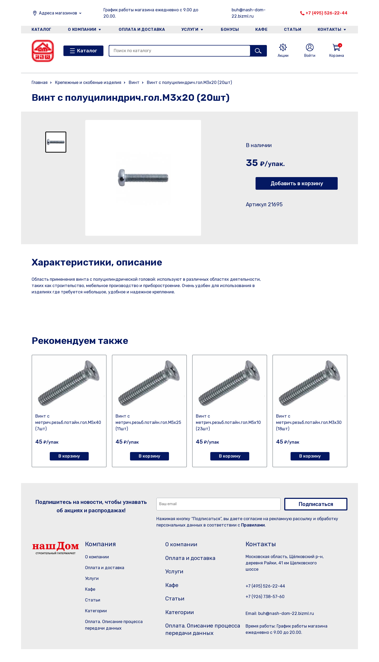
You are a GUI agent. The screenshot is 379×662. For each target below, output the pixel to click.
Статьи (293, 30)
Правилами (253, 525)
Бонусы (229, 30)
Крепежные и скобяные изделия (88, 82)
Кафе (261, 30)
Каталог (41, 30)
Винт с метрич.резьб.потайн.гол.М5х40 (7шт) (68, 422)
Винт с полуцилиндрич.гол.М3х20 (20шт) (189, 82)
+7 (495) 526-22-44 (326, 13)
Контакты (330, 30)
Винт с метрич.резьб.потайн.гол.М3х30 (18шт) (309, 422)
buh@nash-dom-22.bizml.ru (249, 13)
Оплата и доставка (140, 30)
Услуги (189, 30)
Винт (134, 82)
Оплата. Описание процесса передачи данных (195, 638)
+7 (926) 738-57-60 (265, 596)
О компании (81, 30)
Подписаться (315, 504)
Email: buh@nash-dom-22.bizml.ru (280, 613)
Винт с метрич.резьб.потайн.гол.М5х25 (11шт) (148, 422)
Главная (40, 82)
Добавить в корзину (297, 183)
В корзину (69, 456)
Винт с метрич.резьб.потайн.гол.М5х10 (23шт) (228, 422)
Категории (96, 610)
